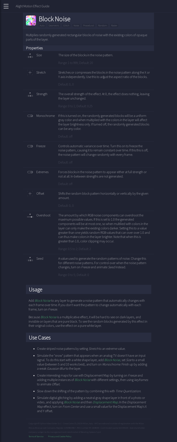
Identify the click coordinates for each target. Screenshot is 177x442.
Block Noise (43, 300)
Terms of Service (36, 436)
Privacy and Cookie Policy (59, 436)
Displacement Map (105, 402)
